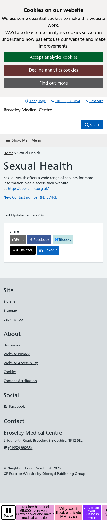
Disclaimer (12, 345)
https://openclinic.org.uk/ (28, 188)
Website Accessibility (21, 363)
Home (8, 153)
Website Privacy (17, 354)
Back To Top (13, 319)
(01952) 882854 (65, 101)
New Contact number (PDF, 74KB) (31, 197)
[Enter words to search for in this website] (43, 124)
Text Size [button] (94, 101)
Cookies (10, 371)
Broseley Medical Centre (28, 110)
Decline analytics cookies (53, 70)
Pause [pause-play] (8, 515)
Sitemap (10, 310)
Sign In (9, 301)
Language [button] (35, 101)
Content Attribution (20, 380)
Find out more (53, 83)
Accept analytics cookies (54, 57)
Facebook (14, 406)
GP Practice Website (20, 473)
